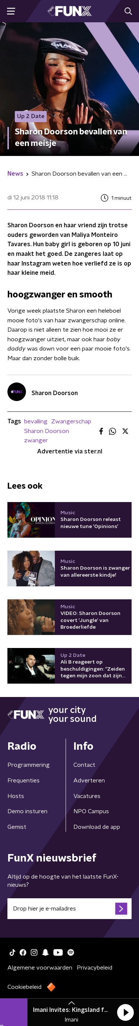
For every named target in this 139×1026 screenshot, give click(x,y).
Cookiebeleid (24, 987)
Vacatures (86, 796)
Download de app (96, 827)
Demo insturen (27, 811)
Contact (84, 765)
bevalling (35, 421)
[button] (125, 1012)
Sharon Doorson (46, 431)
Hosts (15, 796)
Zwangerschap (71, 421)
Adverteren (89, 781)
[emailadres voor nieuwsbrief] (69, 908)
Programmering (28, 765)
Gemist (16, 827)
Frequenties (23, 781)
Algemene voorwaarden (39, 968)
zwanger (36, 440)
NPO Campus (91, 811)
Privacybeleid (94, 968)
